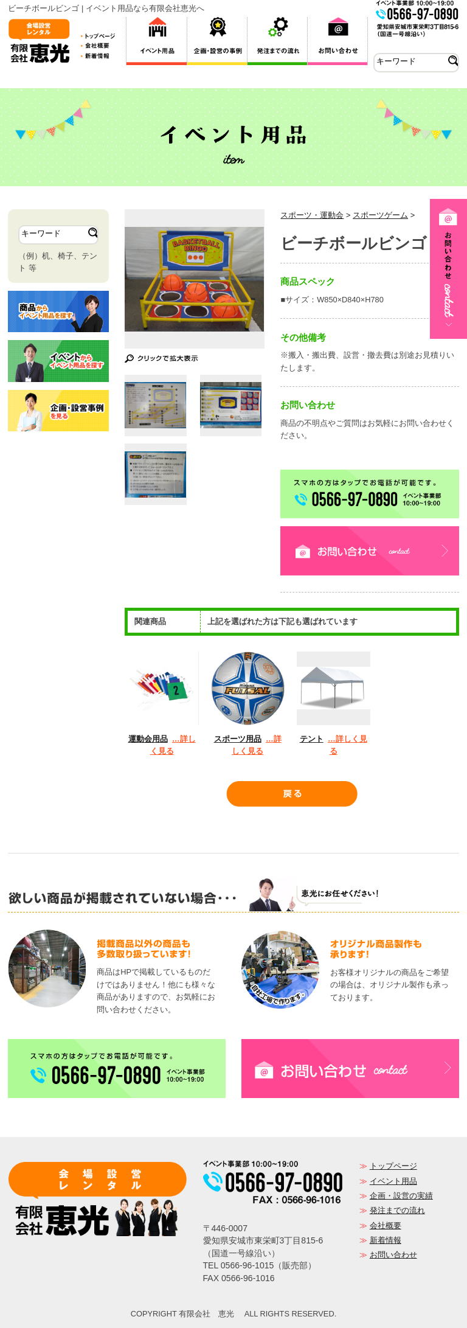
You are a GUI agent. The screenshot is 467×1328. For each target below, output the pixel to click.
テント (311, 738)
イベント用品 (393, 1181)
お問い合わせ (393, 1254)
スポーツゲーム (380, 215)
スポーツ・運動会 (312, 215)
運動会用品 (148, 738)
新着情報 (385, 1240)
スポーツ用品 (237, 738)
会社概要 (385, 1225)
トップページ (393, 1165)
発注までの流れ (397, 1210)
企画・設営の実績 (401, 1195)
